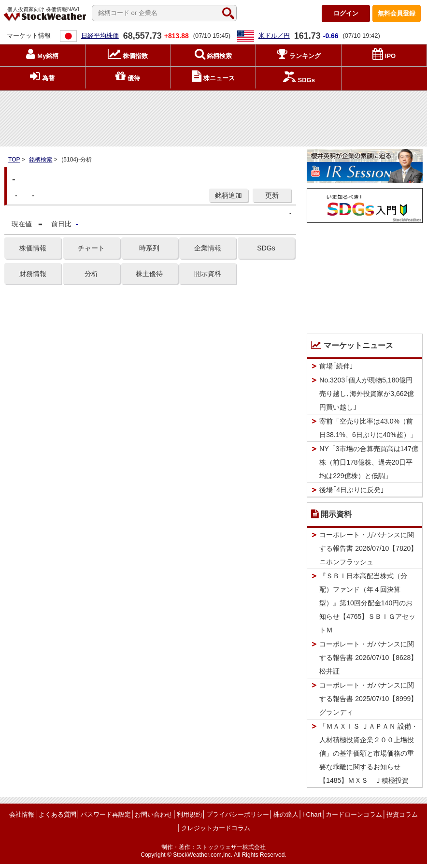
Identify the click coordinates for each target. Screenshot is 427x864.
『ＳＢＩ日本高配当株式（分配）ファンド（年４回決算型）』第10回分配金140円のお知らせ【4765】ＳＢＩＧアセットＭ (367, 603)
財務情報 (32, 274)
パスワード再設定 (106, 814)
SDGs (266, 248)
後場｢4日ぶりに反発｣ (351, 490)
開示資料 (207, 274)
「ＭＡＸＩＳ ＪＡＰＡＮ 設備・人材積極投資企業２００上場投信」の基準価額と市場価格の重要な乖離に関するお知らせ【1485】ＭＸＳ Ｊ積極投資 (368, 753)
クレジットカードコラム (215, 828)
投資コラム (402, 814)
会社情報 (21, 814)
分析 (91, 274)
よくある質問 (57, 814)
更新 (272, 195)
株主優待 (149, 274)
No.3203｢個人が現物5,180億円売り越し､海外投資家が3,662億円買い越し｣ (366, 393)
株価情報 (32, 248)
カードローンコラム (354, 814)
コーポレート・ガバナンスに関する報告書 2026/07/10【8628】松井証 (368, 657)
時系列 (149, 248)
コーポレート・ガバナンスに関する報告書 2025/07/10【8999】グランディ (368, 698)
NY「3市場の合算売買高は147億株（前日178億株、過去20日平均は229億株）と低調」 (368, 462)
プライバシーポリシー (237, 814)
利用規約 (189, 814)
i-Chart (311, 814)
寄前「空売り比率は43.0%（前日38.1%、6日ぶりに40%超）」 (368, 428)
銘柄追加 (228, 195)
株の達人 (286, 814)
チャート (91, 248)
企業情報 (207, 248)
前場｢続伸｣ (336, 366)
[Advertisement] (213, 116)
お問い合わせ (153, 814)
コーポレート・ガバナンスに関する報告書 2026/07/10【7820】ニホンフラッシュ (368, 548)
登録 (396, 13)
